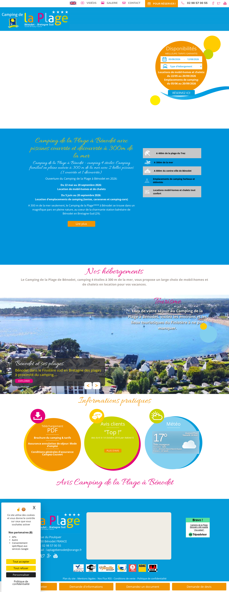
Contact (134, 3)
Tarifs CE (105, 49)
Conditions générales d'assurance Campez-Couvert (52, 453)
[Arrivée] (175, 59)
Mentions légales (86, 578)
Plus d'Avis (113, 450)
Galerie (112, 3)
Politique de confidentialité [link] (20, 583)
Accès (147, 49)
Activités (117, 49)
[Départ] (193, 59)
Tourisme (129, 49)
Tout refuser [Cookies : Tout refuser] (21, 568)
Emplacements (59, 49)
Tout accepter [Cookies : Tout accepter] (21, 561)
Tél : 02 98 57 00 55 (48, 545)
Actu (139, 49)
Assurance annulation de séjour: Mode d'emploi (52, 445)
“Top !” (112, 432)
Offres (95, 49)
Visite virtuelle (41, 49)
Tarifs (86, 49)
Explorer (24, 380)
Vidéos (91, 3)
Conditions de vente (124, 578)
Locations (75, 49)
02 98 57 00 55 (197, 3)
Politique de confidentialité (151, 578)
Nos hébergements (114, 272)
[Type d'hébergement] (181, 66)
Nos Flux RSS (105, 578)
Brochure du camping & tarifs (52, 437)
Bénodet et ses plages (39, 363)
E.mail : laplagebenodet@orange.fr (59, 550)
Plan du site (69, 578)
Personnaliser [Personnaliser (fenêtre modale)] (21, 575)
